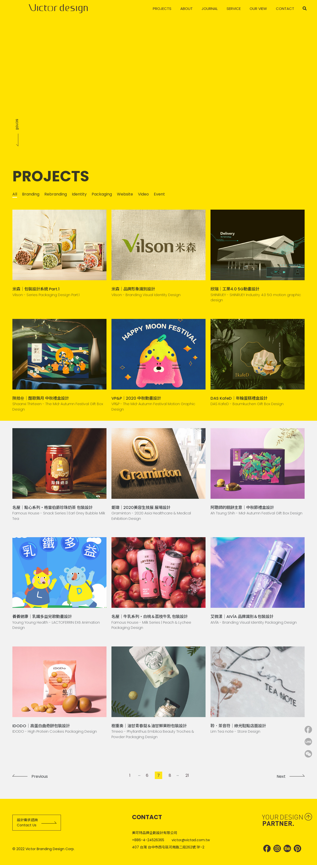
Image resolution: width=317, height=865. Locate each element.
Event (159, 194)
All (14, 194)
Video (143, 194)
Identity (79, 194)
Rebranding (55, 194)
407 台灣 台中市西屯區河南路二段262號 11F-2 (168, 847)
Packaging (102, 194)
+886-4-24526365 (148, 839)
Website (125, 194)
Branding (30, 194)
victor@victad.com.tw (191, 839)
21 (187, 775)
